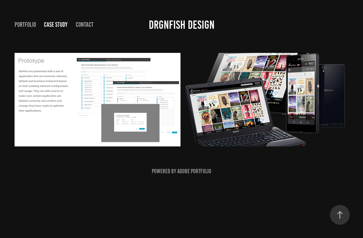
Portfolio (25, 24)
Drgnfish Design (182, 25)
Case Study (55, 24)
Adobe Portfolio (194, 171)
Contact (85, 24)
